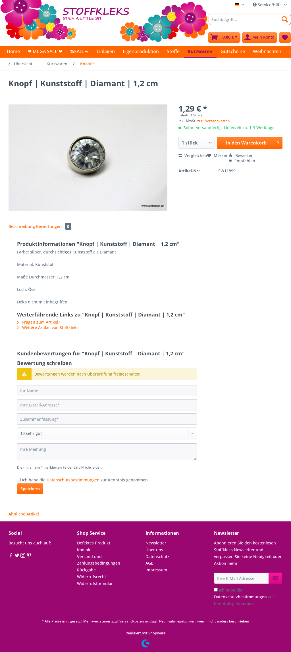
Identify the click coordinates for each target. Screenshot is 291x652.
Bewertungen (53, 226)
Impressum (156, 570)
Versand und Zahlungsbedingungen (98, 560)
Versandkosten (131, 621)
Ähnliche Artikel (24, 514)
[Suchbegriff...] (250, 19)
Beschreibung (22, 226)
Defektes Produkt (93, 543)
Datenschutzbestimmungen (73, 480)
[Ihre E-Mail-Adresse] (107, 404)
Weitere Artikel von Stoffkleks (47, 327)
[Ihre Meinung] (107, 451)
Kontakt (84, 549)
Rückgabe (86, 570)
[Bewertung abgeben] (107, 433)
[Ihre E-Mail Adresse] (241, 578)
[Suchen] (285, 19)
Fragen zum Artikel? (38, 322)
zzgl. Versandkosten (213, 120)
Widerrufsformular (95, 583)
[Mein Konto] (259, 37)
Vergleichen (192, 155)
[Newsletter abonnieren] (275, 578)
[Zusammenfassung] (107, 419)
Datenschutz (157, 556)
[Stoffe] (173, 51)
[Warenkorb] (224, 37)
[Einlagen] (106, 51)
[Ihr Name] (107, 390)
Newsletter (156, 543)
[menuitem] (250, 22)
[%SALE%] (79, 51)
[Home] (13, 51)
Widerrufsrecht (91, 576)
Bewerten (240, 155)
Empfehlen (241, 160)
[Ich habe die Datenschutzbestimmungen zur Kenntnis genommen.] (19, 479)
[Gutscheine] (233, 51)
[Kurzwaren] (200, 52)
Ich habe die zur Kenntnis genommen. (85, 480)
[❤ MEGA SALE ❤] (45, 51)
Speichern (30, 488)
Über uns (154, 549)
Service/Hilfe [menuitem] (268, 4)
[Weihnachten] (267, 51)
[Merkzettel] (285, 37)
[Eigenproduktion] (141, 51)
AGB (149, 563)
